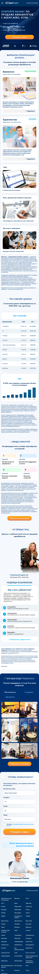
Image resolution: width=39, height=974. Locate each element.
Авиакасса (29, 948)
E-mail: (5, 806)
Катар (28, 909)
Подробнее (31, 111)
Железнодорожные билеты (7, 966)
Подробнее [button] (4, 666)
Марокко (28, 927)
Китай (3, 935)
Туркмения (17, 935)
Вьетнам (28, 924)
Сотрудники (29, 692)
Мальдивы (17, 913)
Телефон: (6, 797)
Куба (15, 930)
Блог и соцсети (30, 953)
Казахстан (29, 941)
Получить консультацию (19, 518)
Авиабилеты (18, 945)
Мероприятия (10, 697)
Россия (28, 930)
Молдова (4, 938)
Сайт (15, 953)
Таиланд (17, 924)
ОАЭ (2, 903)
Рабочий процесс (10, 692)
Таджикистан (30, 935)
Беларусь (29, 938)
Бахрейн (3, 909)
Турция (28, 916)
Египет (3, 906)
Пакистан (29, 906)
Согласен (20, 825)
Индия (3, 916)
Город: (5, 815)
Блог (27, 965)
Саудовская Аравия (18, 916)
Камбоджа (17, 909)
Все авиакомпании (19, 948)
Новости (17, 970)
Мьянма (17, 898)
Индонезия (17, 906)
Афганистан (18, 921)
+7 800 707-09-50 (32, 3)
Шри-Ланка (4, 921)
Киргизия (17, 938)
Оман (3, 927)
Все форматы (30, 945)
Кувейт (3, 913)
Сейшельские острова (5, 931)
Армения (4, 941)
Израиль (17, 927)
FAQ (2, 970)
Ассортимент (18, 956)
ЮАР (27, 898)
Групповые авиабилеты (30, 961)
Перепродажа (5, 956)
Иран (16, 903)
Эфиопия (28, 903)
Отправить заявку (19, 37)
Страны (3, 948)
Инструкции (18, 965)
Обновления (18, 961)
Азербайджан (18, 941)
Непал (28, 913)
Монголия (29, 921)
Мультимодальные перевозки (32, 956)
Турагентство (5, 953)
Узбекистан (5, 945)
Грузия (3, 924)
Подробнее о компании (19, 764)
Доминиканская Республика (6, 899)
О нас (27, 970)
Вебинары (4, 961)
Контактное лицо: (9, 789)
